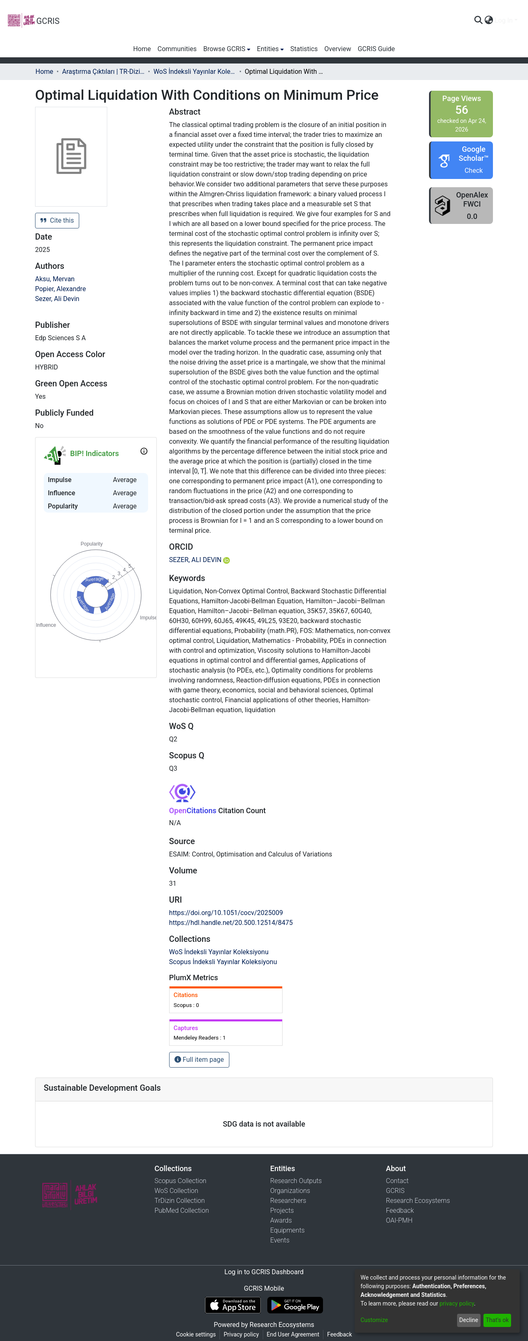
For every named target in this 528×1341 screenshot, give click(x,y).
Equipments (287, 1230)
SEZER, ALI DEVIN (199, 560)
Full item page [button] (199, 1059)
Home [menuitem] (142, 49)
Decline (468, 1320)
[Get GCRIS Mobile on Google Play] (295, 1305)
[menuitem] (488, 21)
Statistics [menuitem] (304, 49)
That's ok (497, 1320)
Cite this (57, 220)
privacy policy (456, 1303)
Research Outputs (296, 1181)
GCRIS (395, 1191)
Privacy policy (241, 1334)
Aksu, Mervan (55, 279)
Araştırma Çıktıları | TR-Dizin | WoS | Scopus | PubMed (103, 71)
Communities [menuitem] (177, 49)
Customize (374, 1320)
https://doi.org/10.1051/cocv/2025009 (226, 913)
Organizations (290, 1191)
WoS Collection (176, 1191)
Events (280, 1240)
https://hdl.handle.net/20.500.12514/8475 (231, 923)
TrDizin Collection (180, 1201)
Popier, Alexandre (60, 289)
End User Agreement (293, 1334)
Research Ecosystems (418, 1201)
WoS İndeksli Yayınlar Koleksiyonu (194, 71)
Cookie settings (196, 1334)
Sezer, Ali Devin (57, 299)
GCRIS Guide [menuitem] (376, 49)
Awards (281, 1220)
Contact (397, 1181)
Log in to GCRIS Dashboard (264, 1272)
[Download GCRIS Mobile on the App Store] (233, 1305)
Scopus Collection (181, 1181)
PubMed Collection (182, 1210)
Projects (282, 1210)
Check (473, 170)
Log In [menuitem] (504, 20)
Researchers (288, 1201)
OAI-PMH (399, 1220)
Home (44, 71)
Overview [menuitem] (337, 49)
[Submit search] (478, 21)
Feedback (400, 1210)
